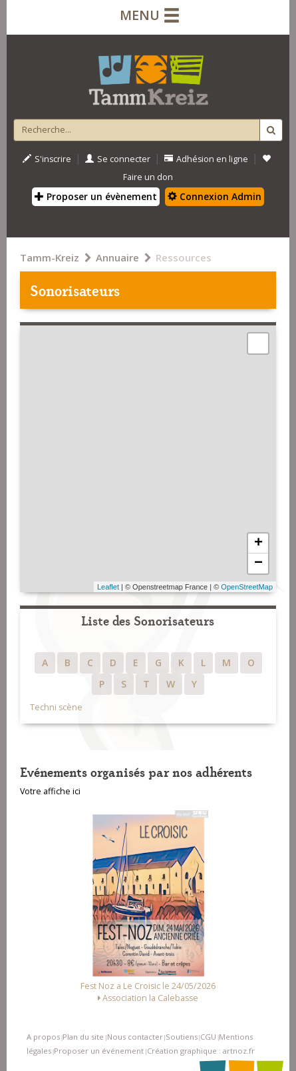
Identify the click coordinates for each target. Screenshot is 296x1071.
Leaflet (108, 587)
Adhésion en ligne (206, 159)
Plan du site (83, 1037)
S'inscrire (47, 159)
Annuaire (117, 257)
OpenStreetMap (247, 587)
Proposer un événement (99, 1051)
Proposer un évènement (96, 196)
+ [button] (258, 543)
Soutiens (182, 1037)
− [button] (258, 564)
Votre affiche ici (50, 791)
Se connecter (117, 159)
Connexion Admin (214, 196)
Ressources (184, 257)
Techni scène (56, 707)
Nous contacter (135, 1037)
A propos (43, 1037)
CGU (208, 1037)
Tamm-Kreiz (49, 257)
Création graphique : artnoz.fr (201, 1051)
